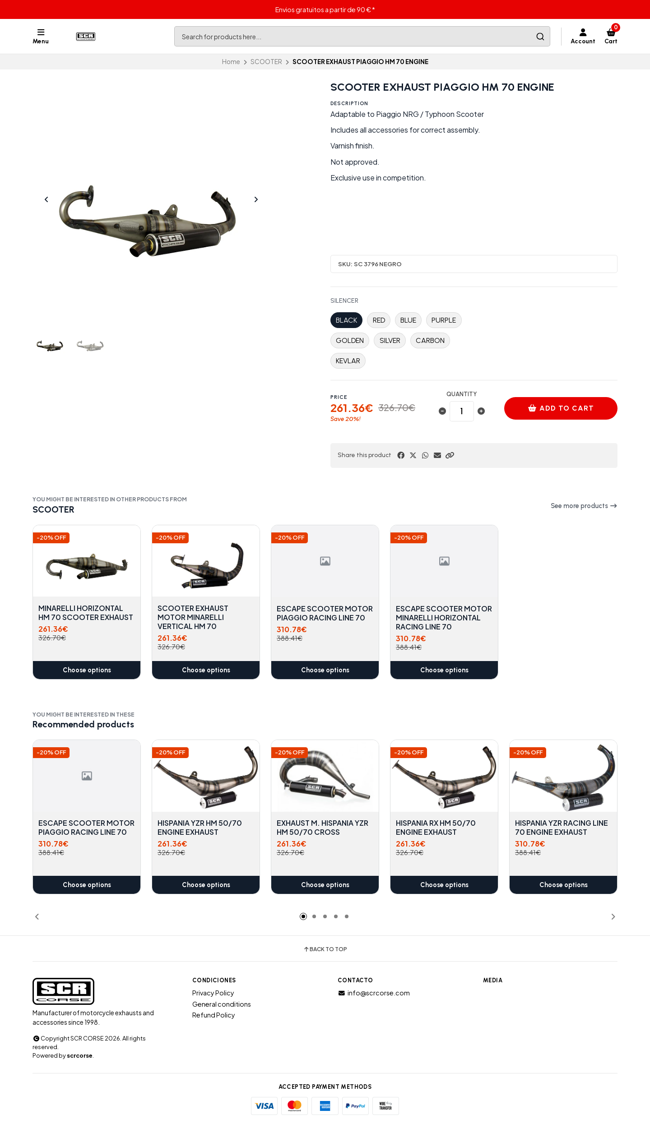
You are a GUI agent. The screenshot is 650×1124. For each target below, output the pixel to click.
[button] (449, 455)
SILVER (390, 340)
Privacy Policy (213, 993)
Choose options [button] (87, 670)
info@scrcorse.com (374, 993)
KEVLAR (348, 360)
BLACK (346, 320)
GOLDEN (350, 340)
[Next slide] (256, 199)
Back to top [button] (325, 949)
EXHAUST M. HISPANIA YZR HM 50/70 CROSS (322, 828)
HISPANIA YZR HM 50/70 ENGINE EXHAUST (200, 828)
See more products (584, 506)
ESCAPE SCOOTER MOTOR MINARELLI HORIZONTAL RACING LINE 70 (444, 617)
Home (231, 61)
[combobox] (362, 36)
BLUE (408, 320)
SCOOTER (266, 61)
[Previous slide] (46, 199)
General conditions (221, 1004)
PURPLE (444, 320)
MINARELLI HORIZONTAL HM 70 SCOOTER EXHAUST (85, 613)
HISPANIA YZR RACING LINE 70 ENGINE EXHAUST (561, 828)
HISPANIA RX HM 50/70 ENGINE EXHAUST (436, 828)
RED (379, 320)
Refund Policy (213, 1015)
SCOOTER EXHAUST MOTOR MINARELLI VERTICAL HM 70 (193, 617)
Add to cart (561, 408)
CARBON (430, 340)
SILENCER (344, 301)
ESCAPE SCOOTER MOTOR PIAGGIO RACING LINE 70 (325, 613)
